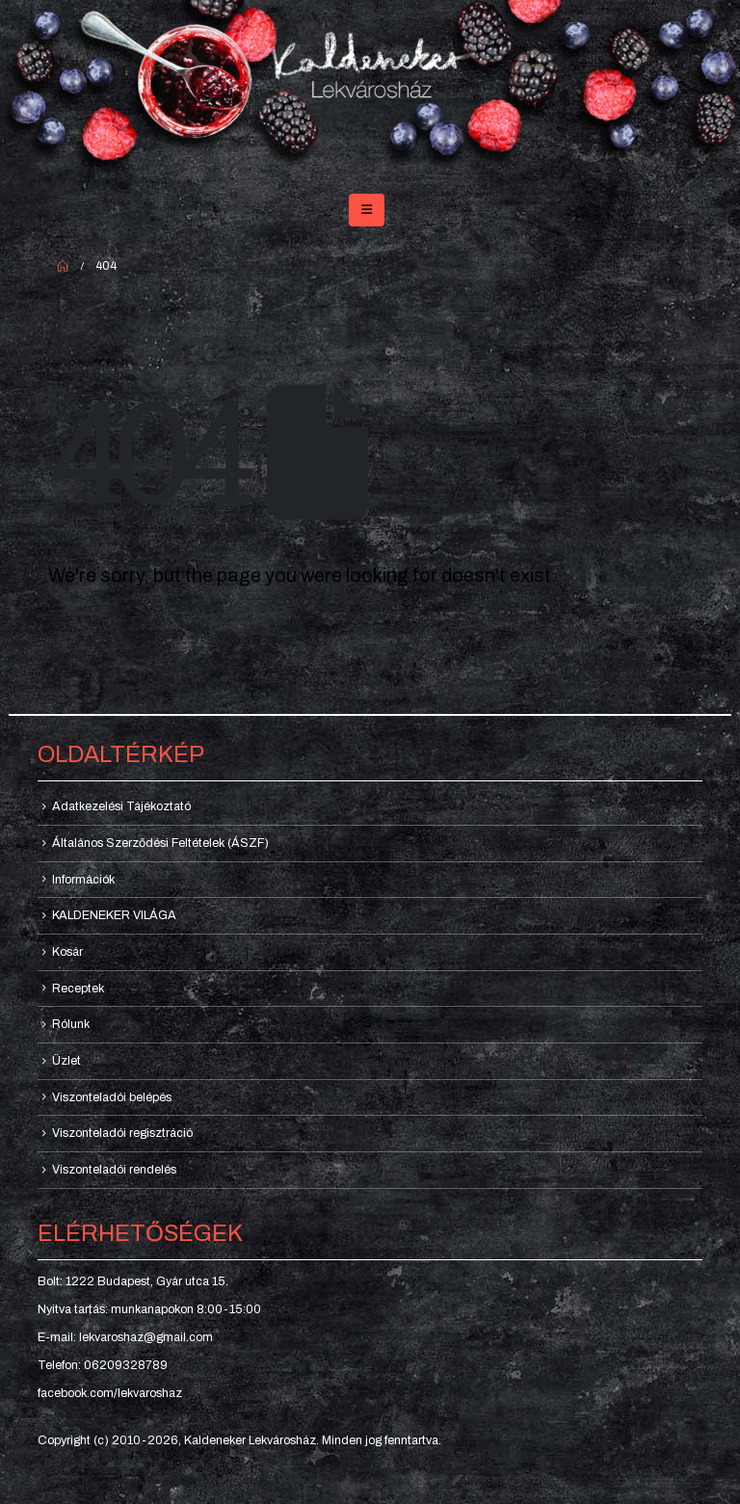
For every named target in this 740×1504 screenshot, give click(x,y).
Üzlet (66, 1061)
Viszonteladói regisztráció (122, 1133)
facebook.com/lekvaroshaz (110, 1393)
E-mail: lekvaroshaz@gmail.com (125, 1337)
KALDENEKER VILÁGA (114, 915)
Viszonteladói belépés (112, 1097)
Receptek (78, 988)
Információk (83, 879)
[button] (366, 210)
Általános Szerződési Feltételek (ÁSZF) (160, 843)
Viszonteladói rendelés (114, 1169)
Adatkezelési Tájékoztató (121, 806)
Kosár (67, 952)
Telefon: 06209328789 (103, 1365)
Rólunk (71, 1024)
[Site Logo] (370, 88)
